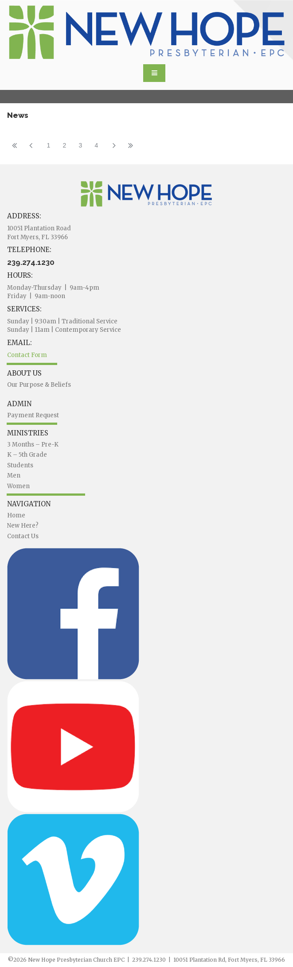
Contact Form (27, 355)
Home (16, 515)
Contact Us (23, 536)
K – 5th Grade (27, 454)
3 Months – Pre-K (33, 444)
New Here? (23, 525)
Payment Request (33, 415)
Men (13, 475)
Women (18, 486)
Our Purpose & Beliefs (39, 384)
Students (20, 465)
